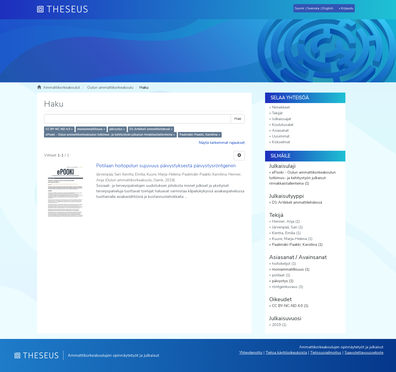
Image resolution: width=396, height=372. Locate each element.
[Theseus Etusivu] (64, 9)
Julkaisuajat (281, 119)
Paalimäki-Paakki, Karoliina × (200, 135)
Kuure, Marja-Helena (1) (292, 238)
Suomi (299, 8)
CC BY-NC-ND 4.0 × (59, 129)
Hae (237, 118)
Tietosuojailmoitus (325, 352)
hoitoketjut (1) (284, 263)
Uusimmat (281, 136)
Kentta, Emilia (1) (286, 233)
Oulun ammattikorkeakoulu (110, 87)
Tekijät (277, 113)
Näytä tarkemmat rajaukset (222, 142)
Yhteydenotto (250, 352)
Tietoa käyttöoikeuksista (286, 352)
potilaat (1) (281, 275)
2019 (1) (279, 324)
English (327, 8)
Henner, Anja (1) (286, 221)
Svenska (313, 8)
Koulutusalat (282, 124)
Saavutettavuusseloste (364, 352)
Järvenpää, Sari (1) (287, 227)
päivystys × (117, 129)
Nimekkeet (281, 107)
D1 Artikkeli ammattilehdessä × (151, 129)
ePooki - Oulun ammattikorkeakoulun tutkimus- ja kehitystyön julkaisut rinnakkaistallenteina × (110, 135)
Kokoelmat (281, 142)
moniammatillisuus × (91, 129)
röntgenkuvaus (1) (287, 286)
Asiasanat (280, 130)
